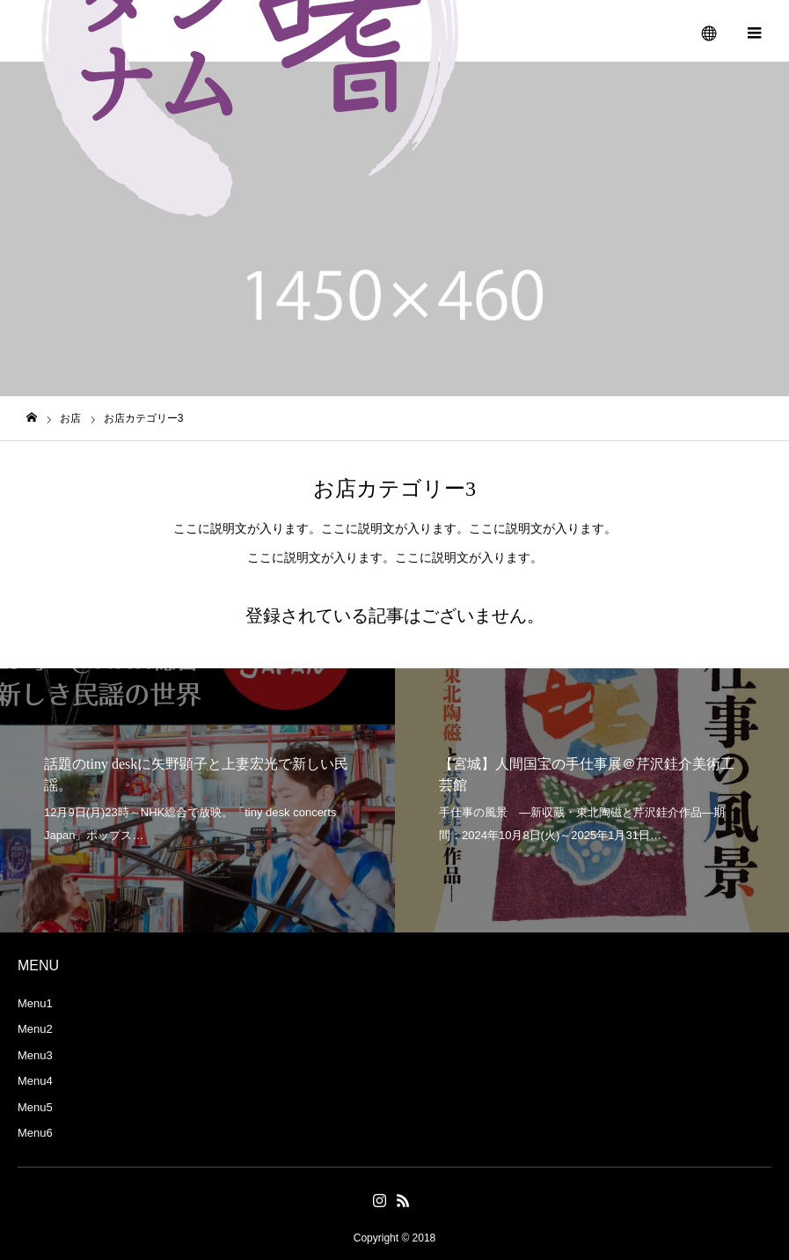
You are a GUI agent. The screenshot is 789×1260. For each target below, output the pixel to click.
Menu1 (35, 1003)
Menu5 (35, 1107)
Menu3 (35, 1055)
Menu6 (35, 1132)
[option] (197, 800)
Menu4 (35, 1080)
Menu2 (35, 1028)
